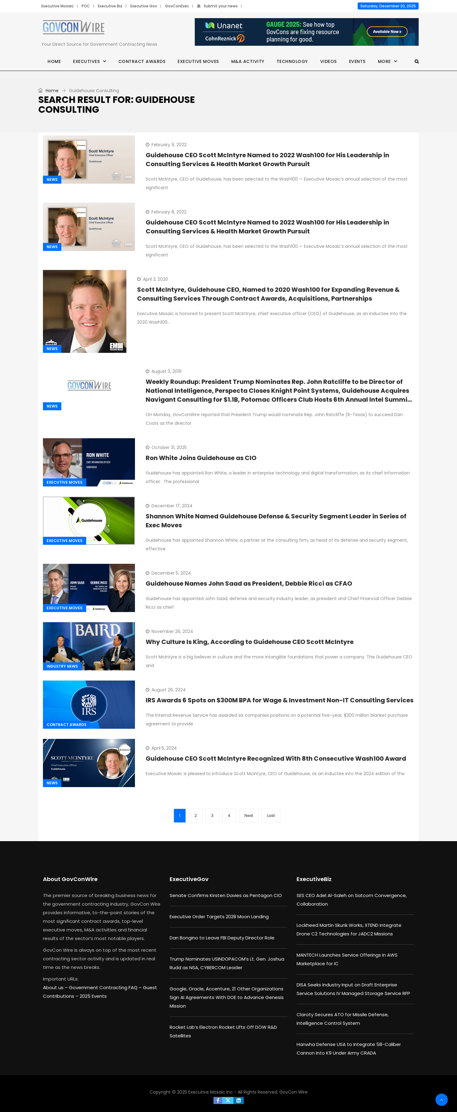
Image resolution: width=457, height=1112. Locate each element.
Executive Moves (198, 61)
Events (357, 61)
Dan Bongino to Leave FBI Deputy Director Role (222, 937)
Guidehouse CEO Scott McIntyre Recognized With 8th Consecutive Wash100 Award (276, 758)
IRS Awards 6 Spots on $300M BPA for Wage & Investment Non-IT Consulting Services (279, 700)
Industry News (62, 666)
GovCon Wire (293, 1092)
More (384, 61)
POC (86, 6)
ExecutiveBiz (314, 879)
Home (54, 61)
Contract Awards (142, 61)
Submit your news (217, 6)
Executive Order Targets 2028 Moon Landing (219, 916)
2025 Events (93, 996)
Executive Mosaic (57, 6)
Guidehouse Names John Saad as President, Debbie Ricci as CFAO (249, 583)
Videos (328, 61)
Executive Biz (110, 6)
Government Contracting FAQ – (106, 987)
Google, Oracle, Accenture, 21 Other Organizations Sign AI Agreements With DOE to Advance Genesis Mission (227, 997)
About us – (56, 987)
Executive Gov (143, 6)
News (52, 179)
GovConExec (177, 6)
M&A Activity (247, 61)
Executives (86, 61)
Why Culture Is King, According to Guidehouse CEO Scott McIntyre (250, 642)
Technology (292, 61)
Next (248, 815)
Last (271, 815)
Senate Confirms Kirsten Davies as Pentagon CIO (226, 895)
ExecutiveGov (189, 879)
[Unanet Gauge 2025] (307, 32)
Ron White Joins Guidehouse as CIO (201, 458)
